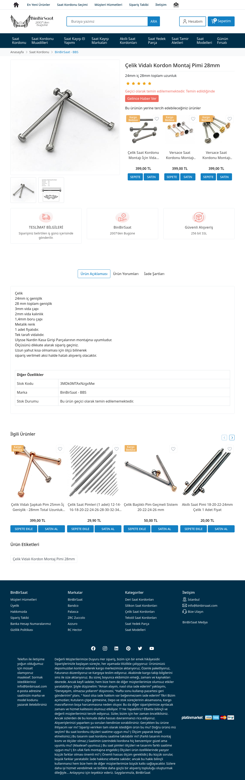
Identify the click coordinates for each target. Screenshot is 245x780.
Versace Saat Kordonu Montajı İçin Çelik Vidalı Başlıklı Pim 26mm (180, 155)
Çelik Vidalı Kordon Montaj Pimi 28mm (44, 559)
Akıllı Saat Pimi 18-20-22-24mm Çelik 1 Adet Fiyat (207, 507)
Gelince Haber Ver (141, 98)
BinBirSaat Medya (195, 622)
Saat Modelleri (135, 630)
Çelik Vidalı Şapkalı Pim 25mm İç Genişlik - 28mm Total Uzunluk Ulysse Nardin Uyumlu (37, 507)
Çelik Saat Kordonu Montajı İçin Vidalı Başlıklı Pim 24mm (143, 155)
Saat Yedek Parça (137, 624)
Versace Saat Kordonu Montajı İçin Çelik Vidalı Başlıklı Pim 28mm (216, 155)
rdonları (139, 599)
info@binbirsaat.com (200, 605)
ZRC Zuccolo (76, 618)
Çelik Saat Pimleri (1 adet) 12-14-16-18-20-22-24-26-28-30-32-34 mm (94, 507)
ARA (153, 21)
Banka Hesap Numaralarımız (30, 624)
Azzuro (72, 624)
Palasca (73, 612)
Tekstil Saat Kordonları (141, 618)
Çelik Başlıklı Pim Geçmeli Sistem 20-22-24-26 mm (151, 507)
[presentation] (224, 437)
